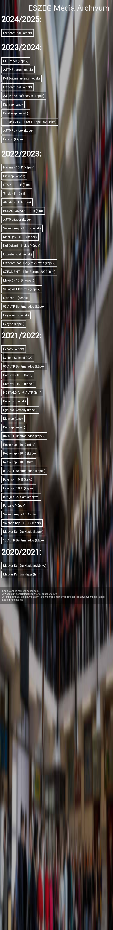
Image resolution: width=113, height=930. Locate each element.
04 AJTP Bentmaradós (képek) (55, 676)
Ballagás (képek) (31, 620)
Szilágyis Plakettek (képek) (49, 450)
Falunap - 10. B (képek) (42, 760)
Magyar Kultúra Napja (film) (50, 898)
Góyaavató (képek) (35, 492)
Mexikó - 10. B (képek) (41, 436)
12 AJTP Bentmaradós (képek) (55, 844)
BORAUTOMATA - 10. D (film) (53, 307)
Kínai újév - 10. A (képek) (45, 348)
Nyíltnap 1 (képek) (34, 464)
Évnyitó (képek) (29, 203)
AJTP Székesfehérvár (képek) (53, 124)
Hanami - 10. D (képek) (42, 237)
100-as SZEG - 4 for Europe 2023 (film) (56, 171)
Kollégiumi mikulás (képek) (48, 362)
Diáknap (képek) (30, 251)
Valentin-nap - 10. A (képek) (50, 816)
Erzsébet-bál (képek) (38, 35)
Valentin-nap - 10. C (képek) (50, 334)
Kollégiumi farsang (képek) (48, 96)
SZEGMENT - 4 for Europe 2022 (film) (56, 418)
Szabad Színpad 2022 (40, 551)
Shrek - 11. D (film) (34, 279)
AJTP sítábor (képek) (39, 320)
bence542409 (49, 920)
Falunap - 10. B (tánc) (40, 746)
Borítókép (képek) (33, 152)
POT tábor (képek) (34, 68)
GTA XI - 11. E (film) (36, 265)
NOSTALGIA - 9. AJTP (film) (50, 607)
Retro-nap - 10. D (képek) (45, 704)
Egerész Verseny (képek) (45, 634)
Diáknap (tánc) (28, 138)
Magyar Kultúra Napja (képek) (54, 830)
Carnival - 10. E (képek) (42, 593)
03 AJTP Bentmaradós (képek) (55, 732)
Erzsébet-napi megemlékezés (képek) (56, 395)
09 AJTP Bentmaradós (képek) (55, 478)
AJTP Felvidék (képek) (41, 189)
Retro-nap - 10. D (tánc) (42, 690)
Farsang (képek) (30, 788)
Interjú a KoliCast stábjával (48, 774)
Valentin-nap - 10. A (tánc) (47, 802)
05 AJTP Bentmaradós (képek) (55, 565)
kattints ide (17, 926)
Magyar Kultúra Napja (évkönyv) (56, 880)
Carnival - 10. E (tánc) (39, 579)
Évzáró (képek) (28, 537)
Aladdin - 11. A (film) (38, 293)
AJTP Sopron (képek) (39, 82)
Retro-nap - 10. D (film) (41, 718)
